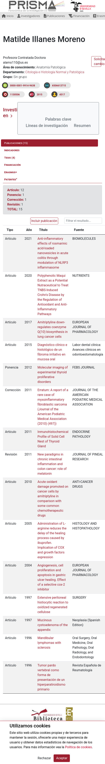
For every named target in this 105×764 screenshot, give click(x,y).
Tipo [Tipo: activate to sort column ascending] (10, 230)
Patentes (10, 179)
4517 (62, 94)
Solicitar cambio (97, 61)
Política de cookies (78, 747)
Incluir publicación (44, 221)
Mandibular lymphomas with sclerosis (49, 642)
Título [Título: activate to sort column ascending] (43, 230)
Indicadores (11, 150)
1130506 (15, 94)
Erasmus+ (10, 172)
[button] (43, 221)
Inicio (7, 16)
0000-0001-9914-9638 (22, 85)
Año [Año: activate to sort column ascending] (29, 230)
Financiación (79, 16)
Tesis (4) (9, 157)
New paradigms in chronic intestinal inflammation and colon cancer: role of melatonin (52, 463)
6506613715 (59, 85)
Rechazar (44, 758)
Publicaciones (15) (16, 143)
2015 (39, 94)
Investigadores (28, 16)
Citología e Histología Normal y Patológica (54, 72)
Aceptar (61, 758)
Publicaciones (54, 16)
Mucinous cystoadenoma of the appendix (53, 625)
